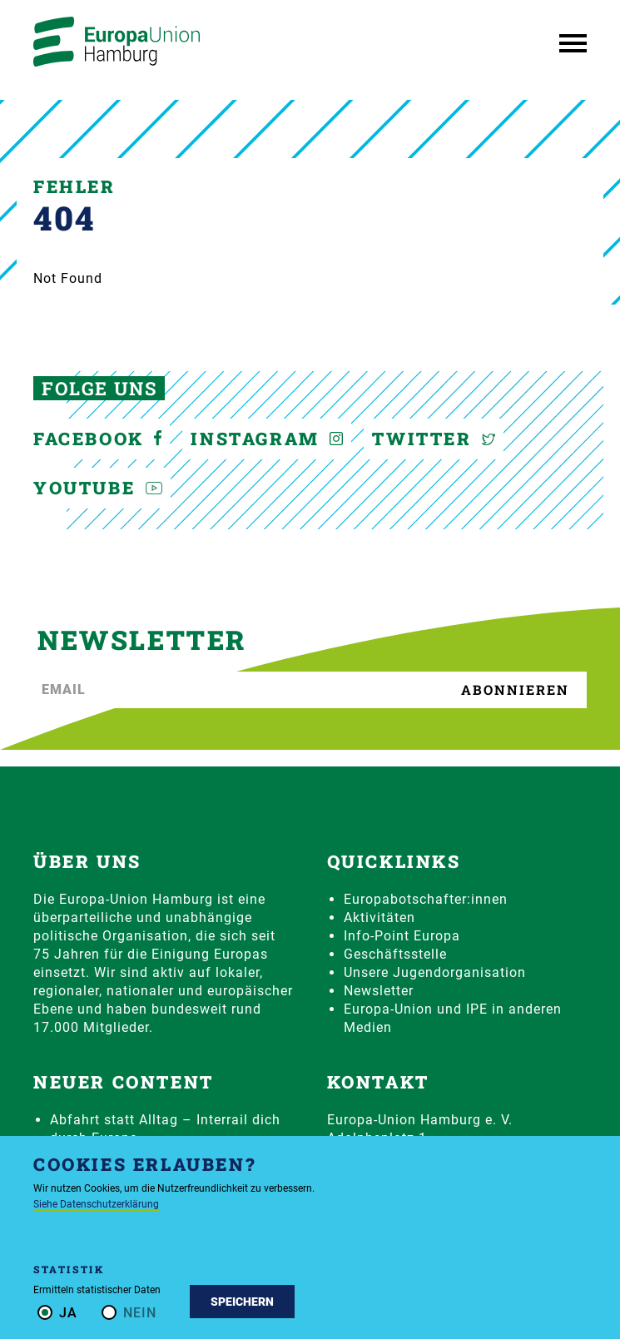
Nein (139, 1313)
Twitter (433, 438)
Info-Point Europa (402, 936)
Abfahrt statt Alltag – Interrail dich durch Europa (165, 1129)
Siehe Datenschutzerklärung (96, 1204)
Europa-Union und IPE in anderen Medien (453, 1018)
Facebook (97, 438)
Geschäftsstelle (395, 954)
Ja (68, 1313)
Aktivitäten (379, 917)
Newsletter (379, 991)
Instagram (267, 438)
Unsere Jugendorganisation (435, 972)
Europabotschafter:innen (426, 899)
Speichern (242, 1301)
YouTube (97, 487)
